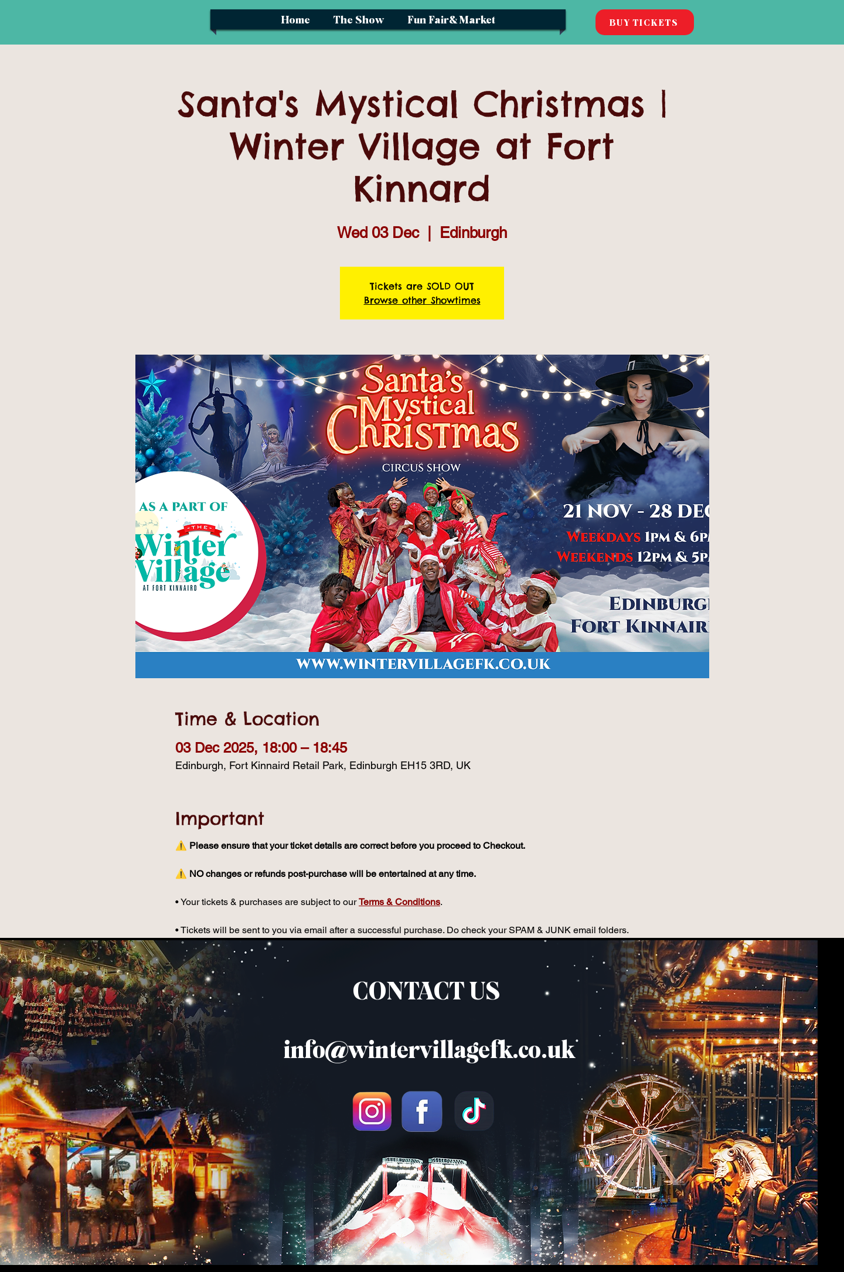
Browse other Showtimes (422, 300)
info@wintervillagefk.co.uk (428, 1049)
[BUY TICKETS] (644, 22)
